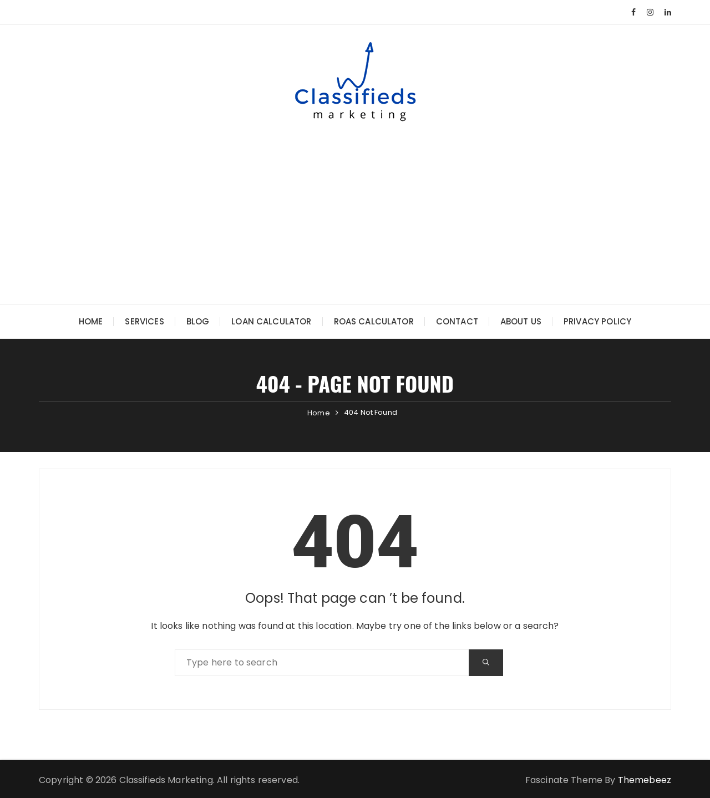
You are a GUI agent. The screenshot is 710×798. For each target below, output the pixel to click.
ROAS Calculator (374, 321)
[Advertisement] (355, 204)
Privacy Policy (597, 321)
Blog (198, 321)
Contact (457, 321)
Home (91, 321)
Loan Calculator (271, 321)
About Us (520, 321)
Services (144, 321)
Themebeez (644, 780)
